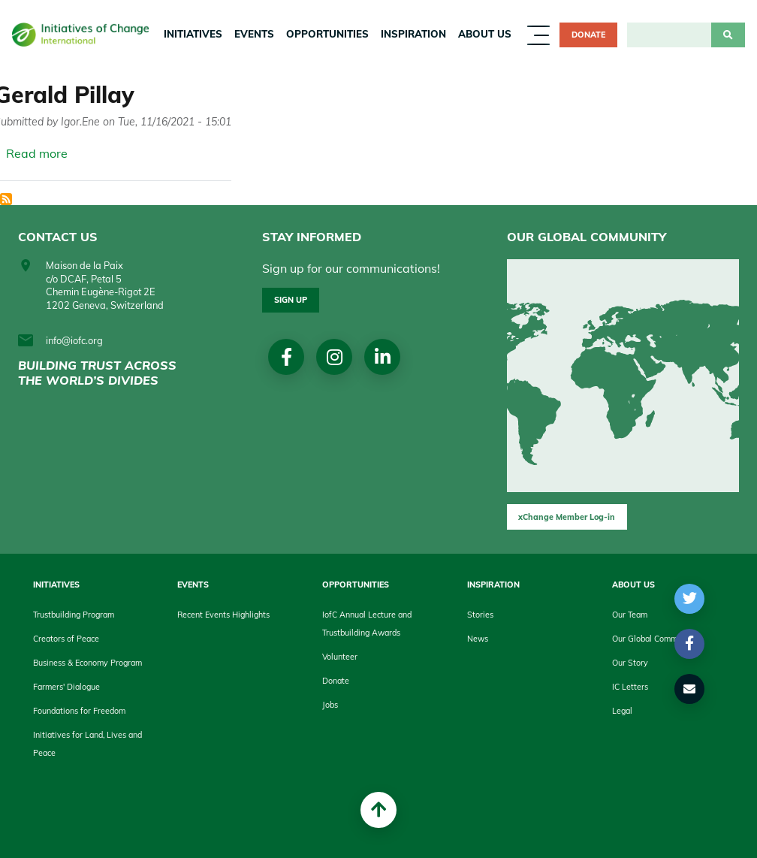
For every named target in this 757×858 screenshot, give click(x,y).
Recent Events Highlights (223, 614)
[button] (690, 599)
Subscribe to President (6, 199)
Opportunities (327, 34)
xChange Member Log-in (566, 517)
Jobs (330, 704)
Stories (480, 614)
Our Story (630, 662)
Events (254, 34)
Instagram (334, 357)
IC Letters (630, 686)
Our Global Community (654, 638)
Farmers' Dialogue (66, 686)
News (477, 638)
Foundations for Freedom (79, 710)
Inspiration (413, 34)
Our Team (629, 614)
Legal (622, 710)
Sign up (290, 300)
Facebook (286, 357)
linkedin (383, 357)
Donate (588, 34)
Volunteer (339, 656)
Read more (37, 153)
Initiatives (193, 34)
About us (484, 34)
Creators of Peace (66, 638)
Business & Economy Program (87, 662)
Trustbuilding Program (73, 614)
